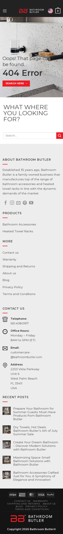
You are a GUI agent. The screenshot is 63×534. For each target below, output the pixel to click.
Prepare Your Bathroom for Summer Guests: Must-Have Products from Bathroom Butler (34, 414)
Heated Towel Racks (18, 231)
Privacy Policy (13, 287)
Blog (6, 280)
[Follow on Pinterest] (25, 203)
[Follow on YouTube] (31, 203)
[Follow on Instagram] (12, 203)
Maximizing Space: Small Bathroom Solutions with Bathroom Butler (31, 461)
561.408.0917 (20, 323)
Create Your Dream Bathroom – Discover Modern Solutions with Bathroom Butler (35, 445)
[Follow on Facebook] (6, 203)
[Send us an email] (18, 203)
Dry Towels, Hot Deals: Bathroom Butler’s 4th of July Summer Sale (35, 430)
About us (9, 273)
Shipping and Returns (19, 266)
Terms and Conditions (19, 294)
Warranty (9, 259)
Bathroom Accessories (19, 224)
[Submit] (59, 135)
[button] (5, 11)
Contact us (11, 252)
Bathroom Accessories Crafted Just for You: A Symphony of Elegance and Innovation (36, 476)
